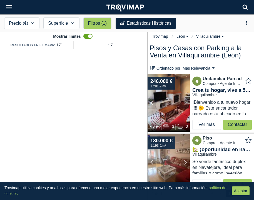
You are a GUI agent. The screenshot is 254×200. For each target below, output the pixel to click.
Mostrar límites (67, 36)
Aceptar (240, 191)
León (182, 36)
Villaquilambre (210, 36)
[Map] (73, 125)
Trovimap (160, 36)
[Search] (245, 7)
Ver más (206, 124)
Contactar (237, 124)
